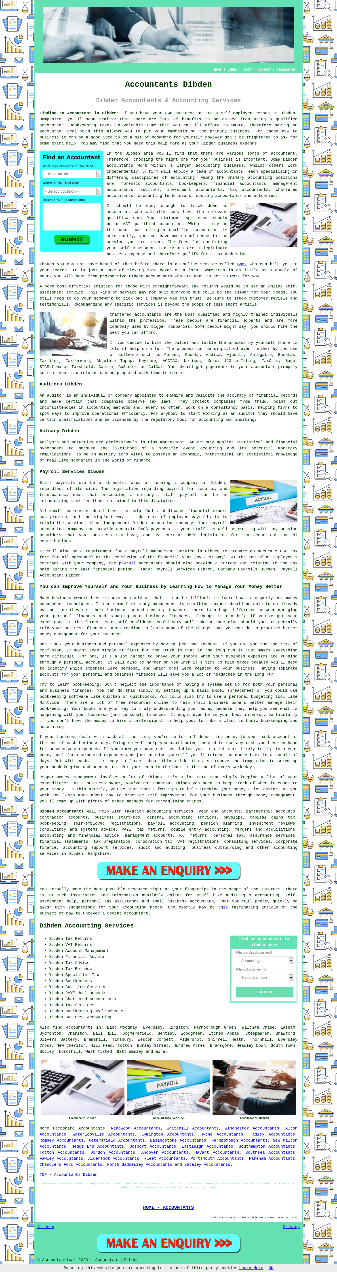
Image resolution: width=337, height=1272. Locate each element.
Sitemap (45, 1227)
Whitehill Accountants (193, 1128)
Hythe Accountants (221, 1134)
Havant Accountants (217, 1152)
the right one (172, 159)
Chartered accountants (135, 314)
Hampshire (64, 1128)
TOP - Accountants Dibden (68, 1174)
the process (232, 342)
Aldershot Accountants (113, 1158)
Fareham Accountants (272, 1158)
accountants (120, 165)
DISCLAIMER (285, 70)
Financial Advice (84, 957)
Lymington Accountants (167, 1134)
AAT (126, 224)
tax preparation (112, 841)
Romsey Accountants (62, 1140)
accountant (52, 125)
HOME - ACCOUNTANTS (168, 1207)
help (162, 143)
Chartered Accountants (90, 999)
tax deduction (230, 254)
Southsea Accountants (270, 1152)
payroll (127, 563)
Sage (290, 361)
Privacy (291, 1227)
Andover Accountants (164, 1152)
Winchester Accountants (252, 1128)
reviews (279, 298)
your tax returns (78, 373)
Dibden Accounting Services (87, 926)
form (193, 270)
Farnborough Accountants (239, 1140)
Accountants (91, 1128)
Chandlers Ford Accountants (71, 1164)
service (128, 292)
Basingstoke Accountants (178, 1140)
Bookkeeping (83, 125)
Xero (212, 361)
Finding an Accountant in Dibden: (79, 113)
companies (179, 326)
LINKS (232, 70)
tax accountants (249, 189)
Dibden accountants (62, 811)
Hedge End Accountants (98, 1146)
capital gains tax (272, 817)
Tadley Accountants (272, 1134)
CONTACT (264, 70)
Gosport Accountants (152, 1146)
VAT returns (193, 835)
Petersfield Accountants (117, 1140)
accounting (183, 177)
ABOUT (247, 70)
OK (271, 1268)
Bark (242, 264)
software (128, 355)
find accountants (73, 1027)
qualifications (123, 218)
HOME (218, 70)
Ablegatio (261, 355)
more (160, 1051)
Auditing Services (86, 987)
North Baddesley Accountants (139, 1164)
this (223, 907)
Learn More (251, 1268)
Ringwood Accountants (136, 1128)
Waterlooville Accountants (104, 1134)
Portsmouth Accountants (217, 1158)
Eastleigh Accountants (207, 1146)
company (158, 298)
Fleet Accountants (165, 1158)
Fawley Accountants (61, 1158)
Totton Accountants (62, 1152)
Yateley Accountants (207, 1164)
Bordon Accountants (113, 1152)
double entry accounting (200, 829)
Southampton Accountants (267, 1146)
